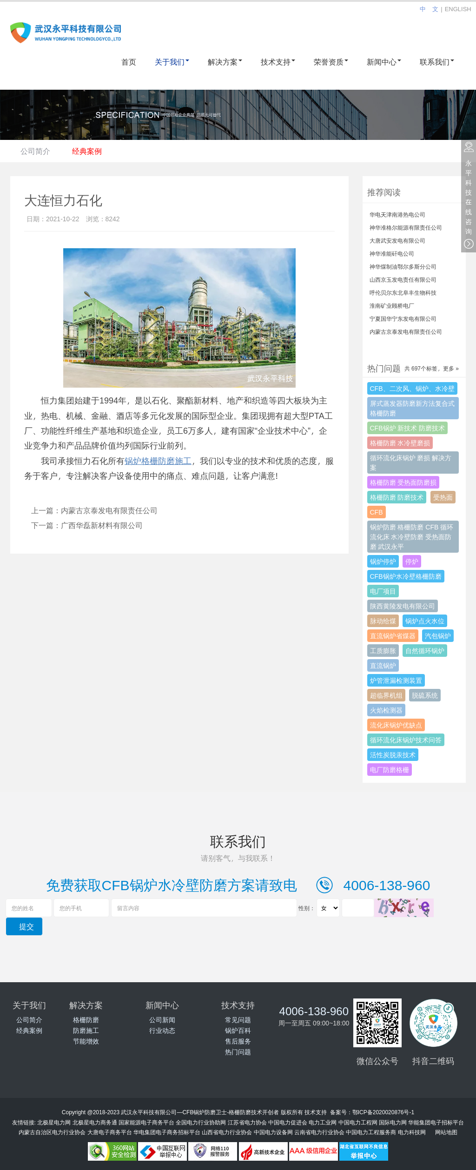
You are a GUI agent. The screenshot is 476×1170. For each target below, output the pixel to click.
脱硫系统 (425, 695)
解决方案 (225, 61)
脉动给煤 (383, 620)
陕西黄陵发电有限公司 (402, 606)
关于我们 (172, 61)
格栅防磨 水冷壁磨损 (400, 442)
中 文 (429, 9)
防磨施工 (86, 1030)
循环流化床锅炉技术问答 (406, 739)
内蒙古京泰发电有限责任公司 (406, 331)
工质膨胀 (383, 650)
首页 (128, 61)
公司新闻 (162, 1019)
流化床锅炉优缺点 (396, 725)
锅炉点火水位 (424, 620)
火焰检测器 (386, 710)
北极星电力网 (54, 1122)
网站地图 (446, 1132)
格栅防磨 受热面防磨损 (403, 482)
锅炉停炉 (383, 561)
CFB (376, 512)
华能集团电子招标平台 (436, 1122)
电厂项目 (383, 591)
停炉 (411, 561)
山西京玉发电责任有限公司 (403, 279)
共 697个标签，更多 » (431, 368)
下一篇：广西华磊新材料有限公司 (87, 525)
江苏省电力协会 (247, 1122)
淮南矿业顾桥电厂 (392, 305)
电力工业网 (323, 1122)
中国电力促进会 (287, 1122)
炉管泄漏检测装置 (396, 680)
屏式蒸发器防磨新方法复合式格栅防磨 (412, 408)
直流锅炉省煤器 (393, 635)
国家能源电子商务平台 (146, 1122)
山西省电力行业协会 (227, 1132)
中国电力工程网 (357, 1122)
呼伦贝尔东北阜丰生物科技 (403, 292)
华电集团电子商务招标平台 (166, 1132)
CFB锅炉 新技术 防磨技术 (407, 427)
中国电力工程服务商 (371, 1132)
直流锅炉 (383, 665)
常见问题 (238, 1019)
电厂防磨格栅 (389, 769)
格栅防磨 (86, 1019)
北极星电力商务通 (95, 1122)
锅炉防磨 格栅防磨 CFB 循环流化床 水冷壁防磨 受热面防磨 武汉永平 (412, 536)
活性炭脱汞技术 (393, 754)
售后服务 (238, 1041)
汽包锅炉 (438, 635)
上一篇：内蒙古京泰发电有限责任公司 (94, 510)
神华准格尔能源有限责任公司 (406, 227)
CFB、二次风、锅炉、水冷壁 (412, 388)
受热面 (443, 497)
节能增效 (86, 1041)
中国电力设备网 (273, 1132)
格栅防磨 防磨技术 (397, 497)
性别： (306, 908)
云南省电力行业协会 (319, 1132)
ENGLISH (458, 9)
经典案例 (91, 150)
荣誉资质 (331, 61)
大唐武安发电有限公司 (397, 240)
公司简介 (37, 150)
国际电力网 (393, 1122)
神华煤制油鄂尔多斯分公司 (403, 266)
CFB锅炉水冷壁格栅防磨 (406, 576)
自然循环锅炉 (424, 650)
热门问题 (238, 1051)
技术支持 (278, 61)
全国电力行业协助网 (201, 1122)
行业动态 (162, 1030)
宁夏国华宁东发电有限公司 (403, 318)
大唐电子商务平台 (109, 1132)
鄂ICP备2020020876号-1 (383, 1112)
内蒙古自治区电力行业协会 (52, 1132)
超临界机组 (386, 695)
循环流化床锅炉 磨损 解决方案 (411, 462)
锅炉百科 (238, 1030)
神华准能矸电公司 (392, 253)
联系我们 (437, 61)
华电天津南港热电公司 (397, 214)
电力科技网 (412, 1132)
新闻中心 (384, 61)
